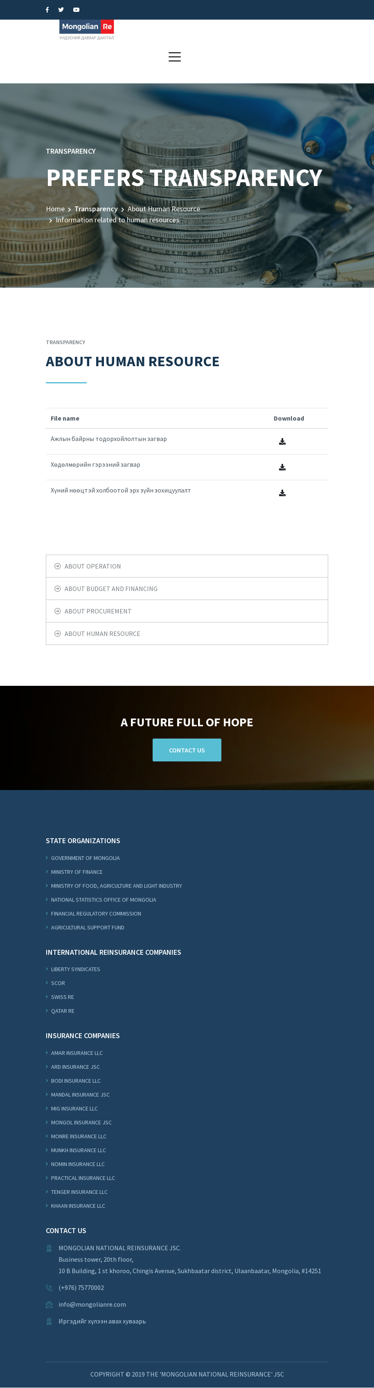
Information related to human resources (117, 219)
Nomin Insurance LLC (77, 1164)
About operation (93, 566)
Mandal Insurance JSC (80, 1094)
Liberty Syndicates (75, 969)
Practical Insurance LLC (82, 1178)
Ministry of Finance (76, 871)
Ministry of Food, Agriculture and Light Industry (116, 885)
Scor (57, 983)
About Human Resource (164, 208)
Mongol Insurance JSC (81, 1122)
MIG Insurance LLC (74, 1108)
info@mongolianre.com (92, 1305)
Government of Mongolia (85, 858)
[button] (175, 56)
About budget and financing (111, 588)
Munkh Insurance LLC (78, 1150)
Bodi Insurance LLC (75, 1080)
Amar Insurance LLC (76, 1053)
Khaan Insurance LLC (77, 1205)
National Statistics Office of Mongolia (103, 899)
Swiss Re (62, 997)
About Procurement (98, 611)
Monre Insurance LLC (78, 1136)
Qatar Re (62, 1010)
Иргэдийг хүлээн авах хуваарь (102, 1321)
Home (55, 208)
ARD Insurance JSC (75, 1066)
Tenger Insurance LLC (79, 1191)
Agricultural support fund (87, 927)
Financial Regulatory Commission (95, 913)
